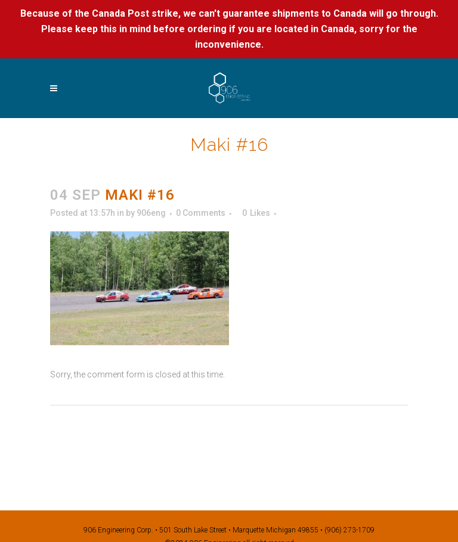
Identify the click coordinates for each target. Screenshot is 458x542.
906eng (151, 213)
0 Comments (200, 213)
